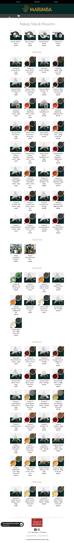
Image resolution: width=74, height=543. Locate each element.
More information (6, 525)
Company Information (31, 536)
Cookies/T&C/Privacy (43, 536)
